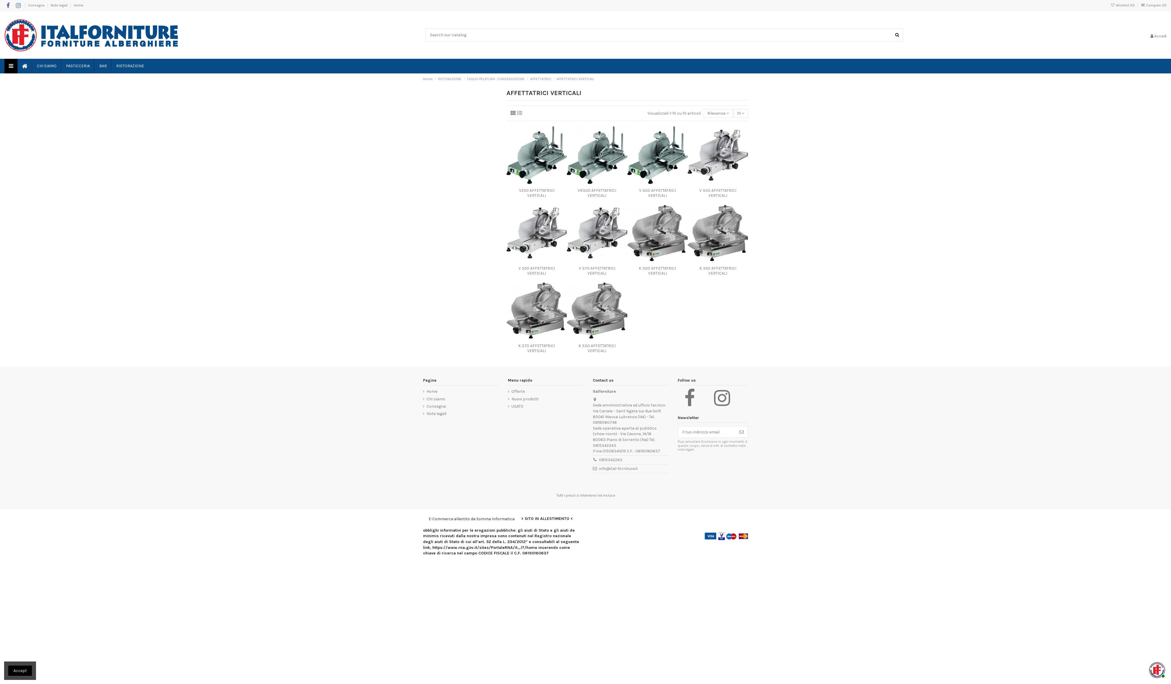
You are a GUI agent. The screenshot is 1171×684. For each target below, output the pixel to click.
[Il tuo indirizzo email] (706, 431)
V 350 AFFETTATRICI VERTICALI (536, 271)
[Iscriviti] (741, 431)
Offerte (518, 391)
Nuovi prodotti (525, 399)
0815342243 (610, 459)
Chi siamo (436, 399)
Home (78, 5)
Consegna (36, 5)
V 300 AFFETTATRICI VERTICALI (657, 193)
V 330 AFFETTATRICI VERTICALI (717, 193)
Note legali (60, 5)
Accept (20, 670)
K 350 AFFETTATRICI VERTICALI (717, 271)
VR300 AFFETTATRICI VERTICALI (597, 193)
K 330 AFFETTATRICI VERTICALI (597, 348)
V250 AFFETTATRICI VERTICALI (536, 193)
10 (740, 113)
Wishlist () (1122, 5)
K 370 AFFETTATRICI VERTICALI (536, 348)
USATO (517, 406)
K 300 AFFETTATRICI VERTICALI (657, 271)
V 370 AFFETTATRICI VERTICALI (597, 271)
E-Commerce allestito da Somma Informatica (472, 518)
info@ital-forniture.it (618, 468)
